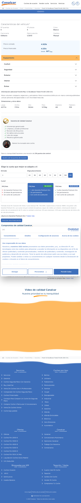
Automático (48, 425)
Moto (47, 402)
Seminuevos (8, 477)
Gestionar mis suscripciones (40, 495)
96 (60, 175)
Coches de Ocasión (12, 8)
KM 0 (6, 473)
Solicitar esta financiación (11, 220)
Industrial (47, 398)
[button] (73, 3)
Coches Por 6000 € (11, 451)
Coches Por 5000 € (11, 448)
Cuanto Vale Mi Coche (52, 470)
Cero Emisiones (49, 422)
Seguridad (8, 70)
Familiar (47, 388)
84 (55, 175)
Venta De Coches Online (12, 407)
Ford (21, 8)
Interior (7, 81)
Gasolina (37, 8)
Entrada (4, 171)
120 (70, 175)
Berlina (46, 375)
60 (45, 175)
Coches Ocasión (9, 470)
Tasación (47, 473)
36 (35, 175)
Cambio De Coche (50, 477)
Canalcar (47, 434)
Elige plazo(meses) (34, 171)
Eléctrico (47, 419)
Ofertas (6, 434)
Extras (6, 86)
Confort (7, 64)
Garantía (7, 378)
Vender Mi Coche (50, 480)
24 (29, 175)
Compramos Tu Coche (52, 483)
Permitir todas (66, 272)
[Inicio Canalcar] (3, 8)
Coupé (46, 392)
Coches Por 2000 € (11, 437)
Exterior (7, 75)
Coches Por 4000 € (11, 444)
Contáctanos (48, 448)
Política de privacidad (38, 492)
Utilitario (47, 378)
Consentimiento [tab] (10, 236)
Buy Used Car (9, 385)
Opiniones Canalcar (51, 441)
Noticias (61, 3)
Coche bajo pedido (10, 411)
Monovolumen (49, 385)
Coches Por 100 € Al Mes (13, 454)
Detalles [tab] (28, 236)
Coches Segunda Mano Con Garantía (17, 382)
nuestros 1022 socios (19, 246)
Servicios (53, 3)
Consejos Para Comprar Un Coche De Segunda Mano (20, 400)
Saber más (31, 216)
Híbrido (47, 412)
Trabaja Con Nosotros (52, 444)
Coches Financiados (11, 395)
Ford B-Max (29, 8)
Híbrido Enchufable (51, 415)
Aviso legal (28, 492)
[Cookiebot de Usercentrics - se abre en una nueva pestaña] (69, 229)
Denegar (15, 272)
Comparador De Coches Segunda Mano (18, 392)
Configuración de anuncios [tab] (48, 236)
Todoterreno (48, 382)
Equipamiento (8, 58)
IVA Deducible (9, 461)
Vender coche (44, 3)
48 (40, 175)
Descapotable (49, 395)
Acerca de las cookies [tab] (70, 236)
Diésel (46, 405)
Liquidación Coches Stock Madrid (16, 458)
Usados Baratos (9, 480)
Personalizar (40, 272)
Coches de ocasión (30, 3)
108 (65, 175)
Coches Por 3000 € (11, 441)
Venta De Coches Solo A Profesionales (18, 388)
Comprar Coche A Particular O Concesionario (20, 404)
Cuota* (3, 181)
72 (50, 175)
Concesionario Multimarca (53, 437)
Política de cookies (51, 492)
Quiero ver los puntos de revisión (15, 158)
